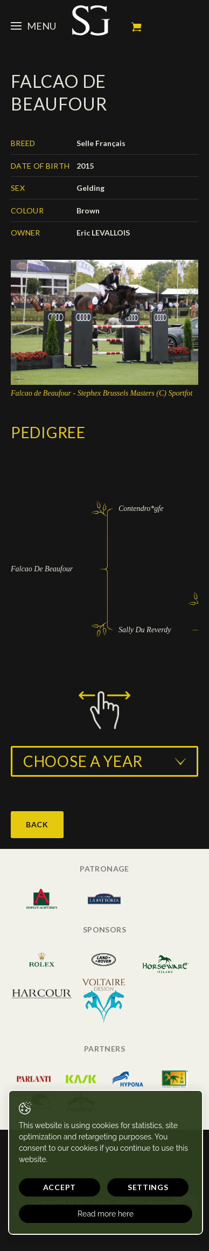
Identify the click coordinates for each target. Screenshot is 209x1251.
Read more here (106, 1213)
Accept (59, 1187)
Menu (33, 26)
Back (37, 824)
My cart (136, 27)
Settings (148, 1187)
